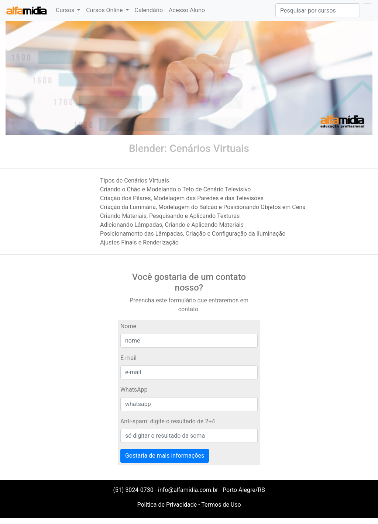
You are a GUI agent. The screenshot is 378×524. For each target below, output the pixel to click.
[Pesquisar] (317, 10)
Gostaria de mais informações (164, 455)
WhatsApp (134, 389)
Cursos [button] (66, 10)
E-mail (128, 357)
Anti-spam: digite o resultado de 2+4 (167, 421)
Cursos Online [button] (105, 10)
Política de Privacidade (167, 504)
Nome (128, 326)
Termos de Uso (221, 504)
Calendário (149, 10)
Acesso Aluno (187, 10)
